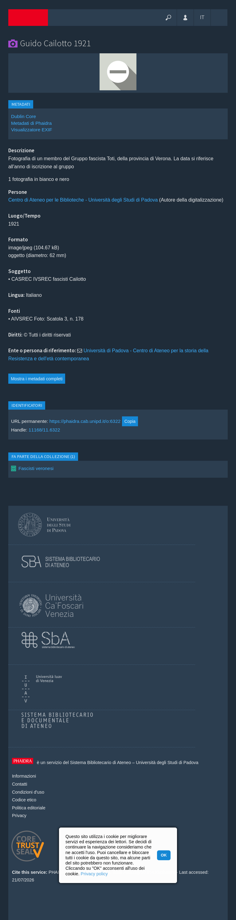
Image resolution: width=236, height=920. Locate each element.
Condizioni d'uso (28, 792)
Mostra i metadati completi (37, 378)
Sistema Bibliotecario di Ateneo (100, 762)
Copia (130, 421)
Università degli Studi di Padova (167, 762)
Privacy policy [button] (94, 873)
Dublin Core (23, 116)
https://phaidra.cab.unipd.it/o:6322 (84, 421)
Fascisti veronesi (35, 468)
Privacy (19, 815)
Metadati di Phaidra (31, 123)
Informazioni (24, 776)
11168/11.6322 (44, 429)
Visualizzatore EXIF (31, 129)
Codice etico (24, 799)
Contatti (19, 784)
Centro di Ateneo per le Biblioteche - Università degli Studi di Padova (83, 199)
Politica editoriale (28, 807)
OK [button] (164, 855)
